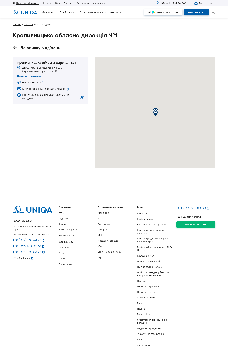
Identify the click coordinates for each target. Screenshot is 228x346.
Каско (101, 218)
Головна (17, 24)
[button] (187, 2)
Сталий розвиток (146, 297)
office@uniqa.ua (21, 258)
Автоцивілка (104, 223)
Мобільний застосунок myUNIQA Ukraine (155, 249)
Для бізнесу (66, 241)
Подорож (63, 218)
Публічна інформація (148, 286)
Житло (62, 223)
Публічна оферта (146, 292)
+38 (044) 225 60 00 (191, 208)
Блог (57, 3)
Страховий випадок (110, 207)
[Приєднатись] (195, 224)
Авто (61, 212)
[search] (213, 12)
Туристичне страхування (151, 333)
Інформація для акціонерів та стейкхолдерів (153, 240)
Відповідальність (68, 264)
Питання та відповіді (148, 261)
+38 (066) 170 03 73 (27, 246)
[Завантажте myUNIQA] (163, 12)
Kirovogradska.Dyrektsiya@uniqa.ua (43, 89)
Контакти (28, 24)
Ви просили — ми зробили (91, 3)
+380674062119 (31, 82)
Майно (62, 258)
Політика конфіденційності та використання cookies (153, 274)
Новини (47, 3)
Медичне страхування (149, 328)
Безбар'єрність (145, 218)
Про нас (68, 3)
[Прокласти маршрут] (29, 76)
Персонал (64, 247)
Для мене (65, 207)
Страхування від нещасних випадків (152, 321)
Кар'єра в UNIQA (146, 255)
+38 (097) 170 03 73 (27, 239)
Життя (101, 246)
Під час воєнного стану (149, 266)
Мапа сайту (143, 314)
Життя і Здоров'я (68, 229)
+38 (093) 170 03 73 (27, 252)
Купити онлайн (67, 235)
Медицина (103, 212)
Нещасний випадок (108, 240)
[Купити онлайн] (196, 12)
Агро (100, 257)
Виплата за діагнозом (109, 251)
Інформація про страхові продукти (150, 231)
